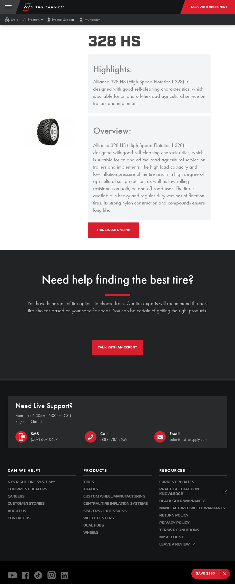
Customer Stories (26, 503)
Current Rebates (176, 482)
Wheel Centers (98, 518)
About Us (17, 511)
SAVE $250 (205, 573)
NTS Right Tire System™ (31, 482)
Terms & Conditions (179, 530)
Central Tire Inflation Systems (115, 503)
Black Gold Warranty (182, 501)
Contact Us (19, 518)
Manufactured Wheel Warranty (192, 508)
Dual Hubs (93, 525)
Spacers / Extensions (105, 511)
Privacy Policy (174, 523)
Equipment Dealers (27, 489)
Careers (16, 496)
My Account (171, 537)
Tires (88, 482)
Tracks (90, 489)
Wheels (91, 532)
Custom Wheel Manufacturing (114, 496)
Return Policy (174, 515)
